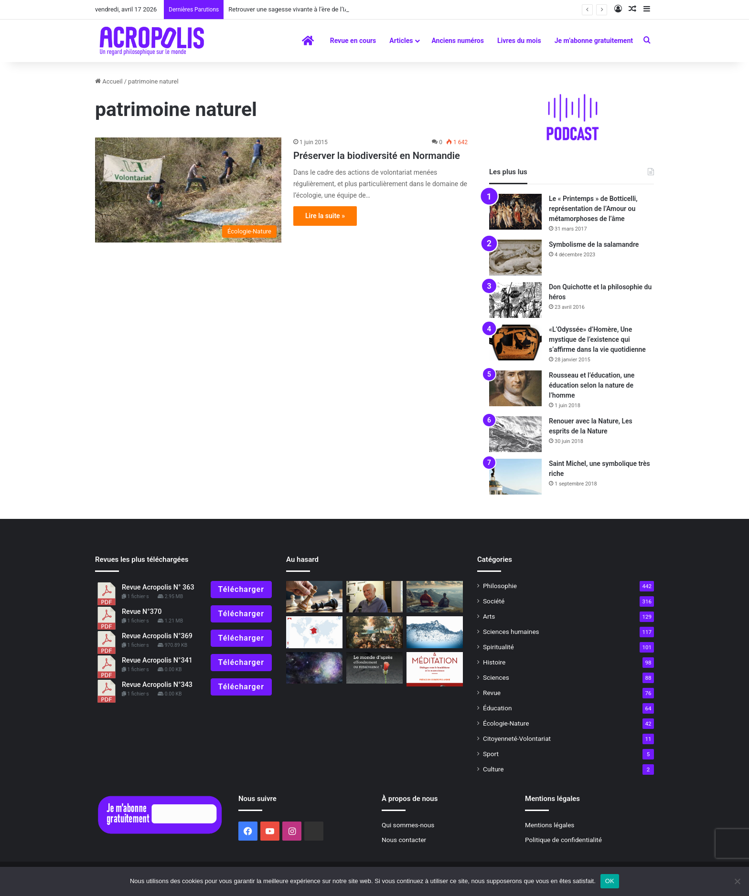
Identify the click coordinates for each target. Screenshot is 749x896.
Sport (491, 754)
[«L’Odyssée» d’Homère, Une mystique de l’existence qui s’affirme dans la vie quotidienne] (515, 342)
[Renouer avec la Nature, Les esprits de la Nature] (515, 434)
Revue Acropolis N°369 (157, 636)
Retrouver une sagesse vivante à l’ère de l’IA (288, 9)
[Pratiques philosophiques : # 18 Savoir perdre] (314, 597)
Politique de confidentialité (563, 839)
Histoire (494, 662)
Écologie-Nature (506, 723)
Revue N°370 (141, 612)
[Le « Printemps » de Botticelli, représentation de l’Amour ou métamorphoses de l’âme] (515, 212)
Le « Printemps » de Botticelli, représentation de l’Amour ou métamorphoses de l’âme (593, 208)
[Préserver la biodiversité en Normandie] (188, 189)
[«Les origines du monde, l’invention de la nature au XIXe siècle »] (374, 632)
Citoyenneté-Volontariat (517, 738)
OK (609, 881)
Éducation (497, 708)
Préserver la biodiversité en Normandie (376, 155)
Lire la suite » (325, 216)
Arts (489, 616)
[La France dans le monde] (314, 632)
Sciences (496, 677)
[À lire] (314, 668)
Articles (401, 40)
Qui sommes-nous (408, 825)
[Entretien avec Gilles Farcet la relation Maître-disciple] (435, 597)
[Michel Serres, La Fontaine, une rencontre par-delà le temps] (374, 597)
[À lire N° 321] (374, 668)
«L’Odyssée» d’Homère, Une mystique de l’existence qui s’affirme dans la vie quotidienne (597, 339)
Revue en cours (353, 40)
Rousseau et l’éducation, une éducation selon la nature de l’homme (591, 385)
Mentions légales (549, 825)
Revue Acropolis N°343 (157, 685)
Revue (492, 692)
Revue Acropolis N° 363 (158, 587)
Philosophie (500, 586)
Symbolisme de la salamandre (594, 244)
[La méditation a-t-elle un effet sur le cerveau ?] (435, 669)
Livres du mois (519, 40)
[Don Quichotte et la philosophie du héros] (515, 300)
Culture (493, 769)
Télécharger (241, 589)
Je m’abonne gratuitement (594, 40)
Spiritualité (498, 647)
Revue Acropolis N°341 (157, 660)
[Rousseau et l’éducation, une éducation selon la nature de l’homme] (515, 388)
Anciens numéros (457, 40)
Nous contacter (404, 839)
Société (493, 601)
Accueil (109, 81)
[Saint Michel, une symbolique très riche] (515, 477)
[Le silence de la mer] (435, 632)
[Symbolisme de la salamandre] (515, 257)
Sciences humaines (511, 631)
